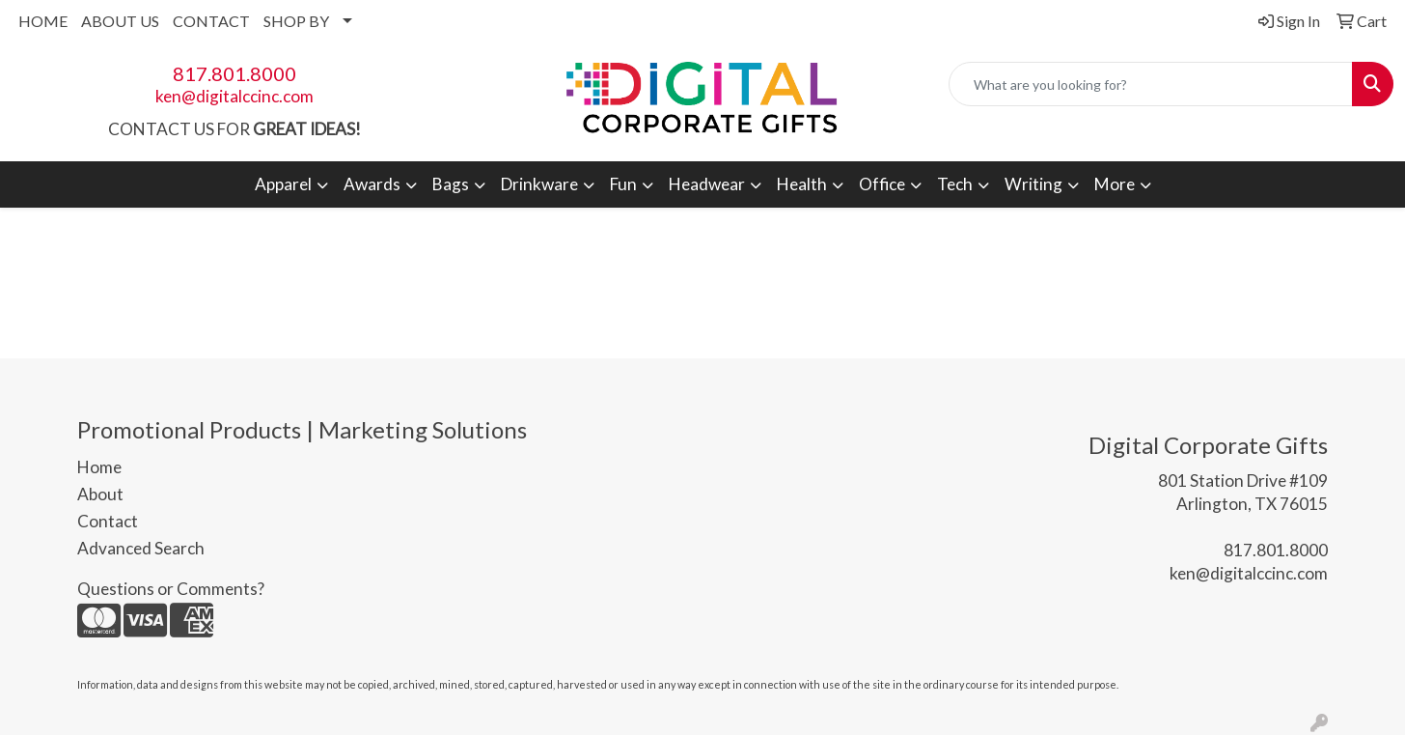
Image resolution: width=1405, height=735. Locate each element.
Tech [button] (955, 184)
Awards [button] (372, 184)
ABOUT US (120, 21)
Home (99, 467)
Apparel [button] (283, 184)
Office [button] (882, 184)
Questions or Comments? (170, 589)
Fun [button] (623, 184)
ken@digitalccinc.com (234, 96)
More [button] (1114, 184)
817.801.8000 (234, 73)
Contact (107, 521)
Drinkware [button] (539, 184)
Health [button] (802, 184)
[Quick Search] (1151, 84)
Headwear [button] (707, 184)
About (100, 494)
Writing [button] (1033, 184)
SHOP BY (296, 21)
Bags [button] (450, 184)
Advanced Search (141, 548)
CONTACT (211, 21)
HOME (43, 21)
